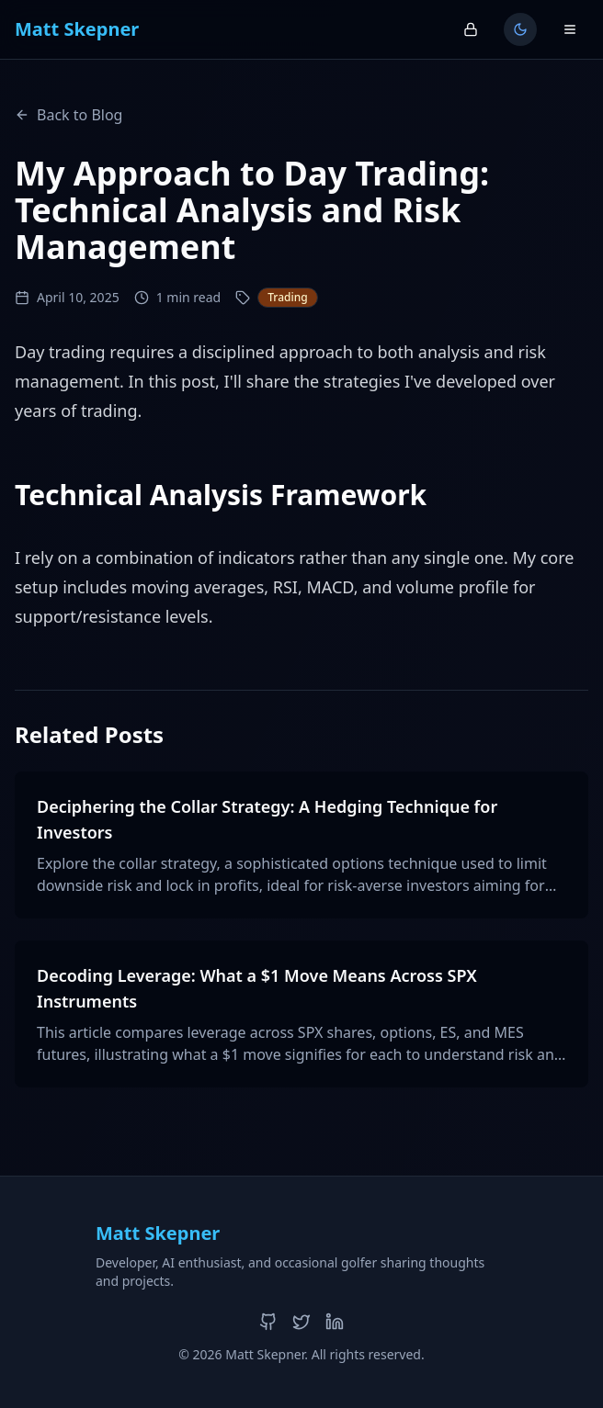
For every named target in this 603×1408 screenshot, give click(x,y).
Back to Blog (68, 115)
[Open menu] (570, 29)
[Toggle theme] (520, 29)
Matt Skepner (77, 29)
